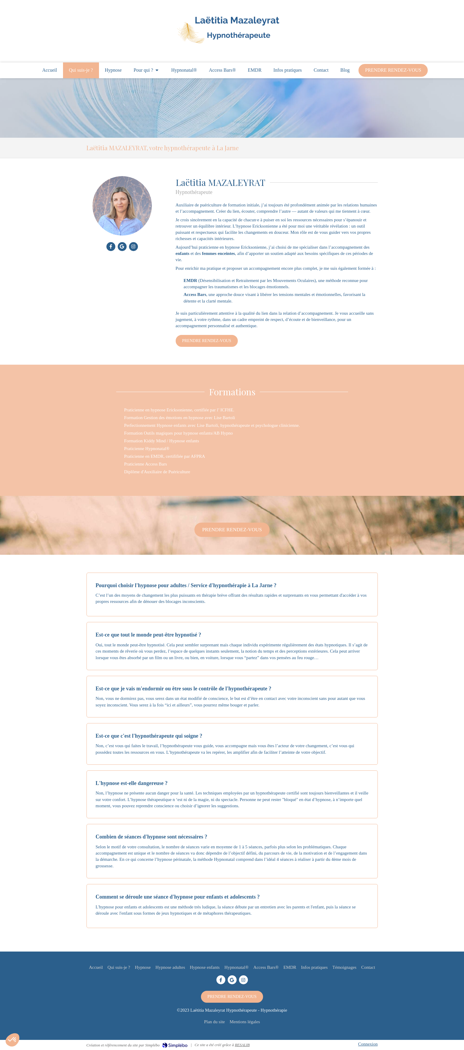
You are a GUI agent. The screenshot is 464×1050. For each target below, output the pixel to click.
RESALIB (242, 1045)
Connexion (368, 1044)
